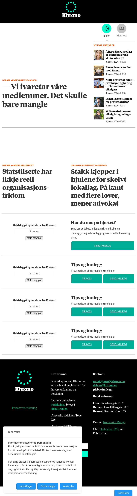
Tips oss (87, 278)
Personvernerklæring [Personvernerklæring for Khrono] (24, 408)
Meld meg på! (34, 238)
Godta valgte (48, 486)
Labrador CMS (110, 429)
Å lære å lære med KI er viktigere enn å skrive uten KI (119, 55)
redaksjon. (58, 404)
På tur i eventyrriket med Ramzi (119, 68)
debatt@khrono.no (105, 385)
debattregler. (59, 408)
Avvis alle (68, 486)
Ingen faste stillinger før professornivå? (119, 100)
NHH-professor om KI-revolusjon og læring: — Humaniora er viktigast (120, 84)
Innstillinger (123, 493)
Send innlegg (102, 245)
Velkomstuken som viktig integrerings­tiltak (118, 114)
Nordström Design (114, 422)
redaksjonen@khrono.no (109, 381)
